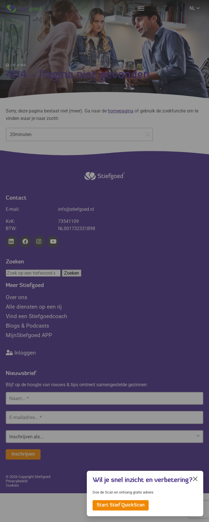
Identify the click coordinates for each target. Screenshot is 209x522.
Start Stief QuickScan (121, 505)
